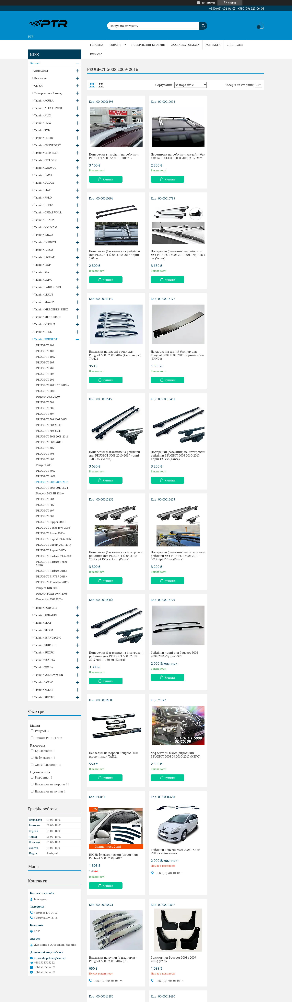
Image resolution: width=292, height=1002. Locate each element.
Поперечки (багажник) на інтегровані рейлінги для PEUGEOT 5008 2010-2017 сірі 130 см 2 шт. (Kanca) (234, 360)
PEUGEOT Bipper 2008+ (51, 522)
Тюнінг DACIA (43, 175)
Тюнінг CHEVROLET (47, 145)
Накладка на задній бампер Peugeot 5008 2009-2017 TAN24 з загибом (115, 760)
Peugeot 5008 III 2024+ (50, 493)
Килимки (40, 78)
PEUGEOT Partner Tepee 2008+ (51, 563)
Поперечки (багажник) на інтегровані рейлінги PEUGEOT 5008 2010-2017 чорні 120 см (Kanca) (175, 358)
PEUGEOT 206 (45, 368)
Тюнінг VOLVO (43, 682)
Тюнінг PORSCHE (45, 607)
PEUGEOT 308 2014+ (49, 425)
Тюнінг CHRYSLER (46, 153)
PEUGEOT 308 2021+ (49, 431)
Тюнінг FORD (43, 197)
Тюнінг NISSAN (44, 324)
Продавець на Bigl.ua (146, 994)
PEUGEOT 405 (45, 448)
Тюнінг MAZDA (44, 302)
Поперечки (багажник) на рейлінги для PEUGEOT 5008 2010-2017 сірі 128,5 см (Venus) (114, 258)
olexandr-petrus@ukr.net (50, 958)
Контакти (213, 45)
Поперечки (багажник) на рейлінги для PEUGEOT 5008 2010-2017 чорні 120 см (234, 158)
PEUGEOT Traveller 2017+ (52, 582)
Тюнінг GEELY (43, 205)
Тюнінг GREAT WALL (48, 212)
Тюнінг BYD (42, 130)
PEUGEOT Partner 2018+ (51, 571)
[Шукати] (203, 24)
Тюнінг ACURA (44, 100)
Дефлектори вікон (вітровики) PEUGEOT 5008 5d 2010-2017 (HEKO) (174, 561)
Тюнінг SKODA (43, 630)
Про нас (96, 54)
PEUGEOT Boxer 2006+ (50, 533)
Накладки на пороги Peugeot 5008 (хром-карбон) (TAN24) (173, 852)
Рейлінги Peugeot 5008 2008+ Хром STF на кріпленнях (114, 668)
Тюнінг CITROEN (45, 160)
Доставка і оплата (185, 45)
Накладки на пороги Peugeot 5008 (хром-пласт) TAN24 (113, 561)
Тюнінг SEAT (42, 622)
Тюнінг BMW (42, 123)
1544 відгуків (209, 2)
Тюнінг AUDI (42, 115)
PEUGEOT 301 (45, 402)
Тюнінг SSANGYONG (47, 637)
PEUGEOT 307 (45, 413)
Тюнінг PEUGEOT (45, 339)
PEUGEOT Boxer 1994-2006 (53, 527)
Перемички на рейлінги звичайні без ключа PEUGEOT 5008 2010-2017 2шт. (174, 158)
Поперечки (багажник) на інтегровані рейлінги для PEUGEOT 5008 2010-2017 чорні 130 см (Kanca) (174, 462)
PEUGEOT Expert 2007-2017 (53, 544)
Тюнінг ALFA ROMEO (48, 108)
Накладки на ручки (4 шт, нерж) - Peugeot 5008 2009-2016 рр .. (173, 668)
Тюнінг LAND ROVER (48, 287)
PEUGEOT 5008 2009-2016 (52, 482)
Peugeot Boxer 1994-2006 (51, 593)
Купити (108, 179)
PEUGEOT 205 (45, 362)
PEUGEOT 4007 (45, 470)
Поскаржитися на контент (133, 998)
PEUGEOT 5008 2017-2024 (52, 488)
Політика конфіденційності (164, 998)
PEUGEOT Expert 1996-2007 (53, 539)
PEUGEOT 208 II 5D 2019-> (52, 385)
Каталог (35, 63)
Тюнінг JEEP (42, 264)
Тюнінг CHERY (43, 138)
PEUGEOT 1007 (45, 357)
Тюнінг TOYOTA (44, 660)
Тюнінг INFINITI (45, 242)
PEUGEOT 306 (45, 408)
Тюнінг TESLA (43, 667)
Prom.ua (164, 991)
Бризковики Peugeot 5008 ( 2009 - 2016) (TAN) (232, 668)
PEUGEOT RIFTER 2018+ (51, 576)
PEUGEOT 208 (45, 379)
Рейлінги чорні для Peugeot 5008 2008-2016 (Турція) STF (233, 460)
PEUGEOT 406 (45, 453)
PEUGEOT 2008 (45, 391)
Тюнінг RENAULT (45, 615)
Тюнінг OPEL (43, 332)
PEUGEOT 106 (45, 345)
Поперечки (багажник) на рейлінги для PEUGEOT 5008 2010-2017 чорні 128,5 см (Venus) (114, 358)
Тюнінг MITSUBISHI (47, 317)
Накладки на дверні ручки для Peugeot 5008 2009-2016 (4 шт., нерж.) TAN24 (175, 258)
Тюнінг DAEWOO (45, 167)
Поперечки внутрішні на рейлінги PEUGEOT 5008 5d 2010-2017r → (114, 156)
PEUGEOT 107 (45, 351)
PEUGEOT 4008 (45, 476)
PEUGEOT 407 (45, 459)
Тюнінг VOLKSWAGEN (48, 675)
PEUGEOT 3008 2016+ (49, 442)
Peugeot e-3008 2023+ (49, 599)
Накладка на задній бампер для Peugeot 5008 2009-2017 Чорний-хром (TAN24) (232, 258)
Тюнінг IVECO (43, 250)
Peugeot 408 (43, 465)
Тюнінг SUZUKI (44, 652)
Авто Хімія (41, 70)
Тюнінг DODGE (44, 182)
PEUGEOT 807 (45, 516)
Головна (96, 45)
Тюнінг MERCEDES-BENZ (51, 309)
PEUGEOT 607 (45, 510)
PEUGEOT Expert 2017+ (51, 550)
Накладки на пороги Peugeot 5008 (173, 758)
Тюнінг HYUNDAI (45, 227)
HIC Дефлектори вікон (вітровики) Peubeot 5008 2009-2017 (233, 565)
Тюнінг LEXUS (43, 294)
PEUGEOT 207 (45, 374)
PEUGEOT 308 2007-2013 (51, 419)
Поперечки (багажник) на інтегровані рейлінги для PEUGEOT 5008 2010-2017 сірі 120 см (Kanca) (114, 462)
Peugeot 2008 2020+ (48, 396)
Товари (115, 45)
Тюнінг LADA (43, 279)
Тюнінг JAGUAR (44, 257)
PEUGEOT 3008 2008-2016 (52, 436)
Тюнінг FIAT (42, 190)
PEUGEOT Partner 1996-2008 (54, 556)
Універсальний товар (48, 93)
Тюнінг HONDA (44, 220)
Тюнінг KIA (41, 272)
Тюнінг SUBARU (44, 645)
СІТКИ (38, 85)
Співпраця (235, 45)
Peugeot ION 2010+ (48, 588)
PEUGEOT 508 (45, 499)
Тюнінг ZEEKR (43, 690)
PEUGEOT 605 (45, 505)
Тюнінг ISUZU (43, 235)
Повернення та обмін (148, 45)
